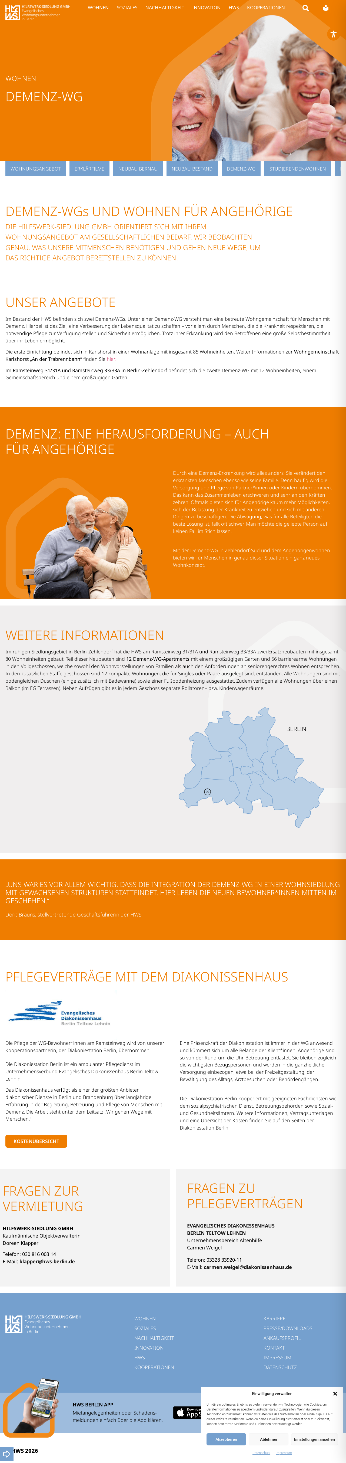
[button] (335, 1393)
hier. (111, 359)
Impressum (284, 1453)
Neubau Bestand (192, 168)
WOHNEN (98, 7)
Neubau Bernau (138, 168)
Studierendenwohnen (298, 168)
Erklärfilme (89, 168)
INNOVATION (206, 7)
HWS (234, 7)
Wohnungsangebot (36, 168)
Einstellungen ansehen (314, 1439)
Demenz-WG (241, 168)
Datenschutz (261, 1453)
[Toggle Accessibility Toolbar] (334, 34)
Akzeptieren (226, 1439)
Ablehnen (268, 1439)
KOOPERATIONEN (266, 7)
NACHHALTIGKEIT (164, 7)
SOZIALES (127, 7)
